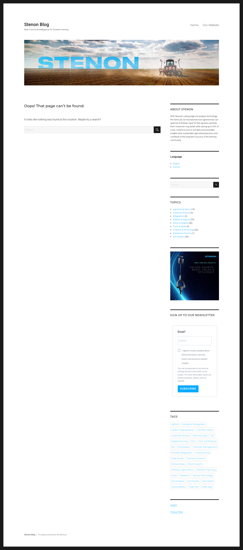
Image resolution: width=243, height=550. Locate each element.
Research (185, 475)
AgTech (175, 424)
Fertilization (184, 447)
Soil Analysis (179, 236)
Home (194, 25)
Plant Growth (195, 464)
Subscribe (188, 388)
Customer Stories (181, 212)
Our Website (211, 25)
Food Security (203, 452)
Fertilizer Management (205, 447)
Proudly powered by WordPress (52, 534)
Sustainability (178, 486)
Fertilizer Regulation (182, 452)
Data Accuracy (200, 435)
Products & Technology (183, 230)
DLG (193, 441)
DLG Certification (208, 441)
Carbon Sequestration (182, 429)
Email (181, 331)
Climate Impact (205, 429)
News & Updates (180, 223)
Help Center (177, 458)
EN (172, 447)
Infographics (178, 216)
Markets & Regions (181, 219)
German (176, 167)
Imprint (173, 505)
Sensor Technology (203, 475)
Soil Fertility (193, 481)
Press (174, 475)
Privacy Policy (176, 512)
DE (212, 435)
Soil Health (208, 481)
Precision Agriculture (182, 469)
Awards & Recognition (193, 424)
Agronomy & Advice (182, 209)
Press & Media (179, 226)
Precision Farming (205, 469)
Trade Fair (193, 486)
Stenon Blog (36, 24)
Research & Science (182, 233)
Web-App (207, 486)
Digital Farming (179, 441)
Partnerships (178, 464)
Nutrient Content (196, 458)
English (176, 163)
